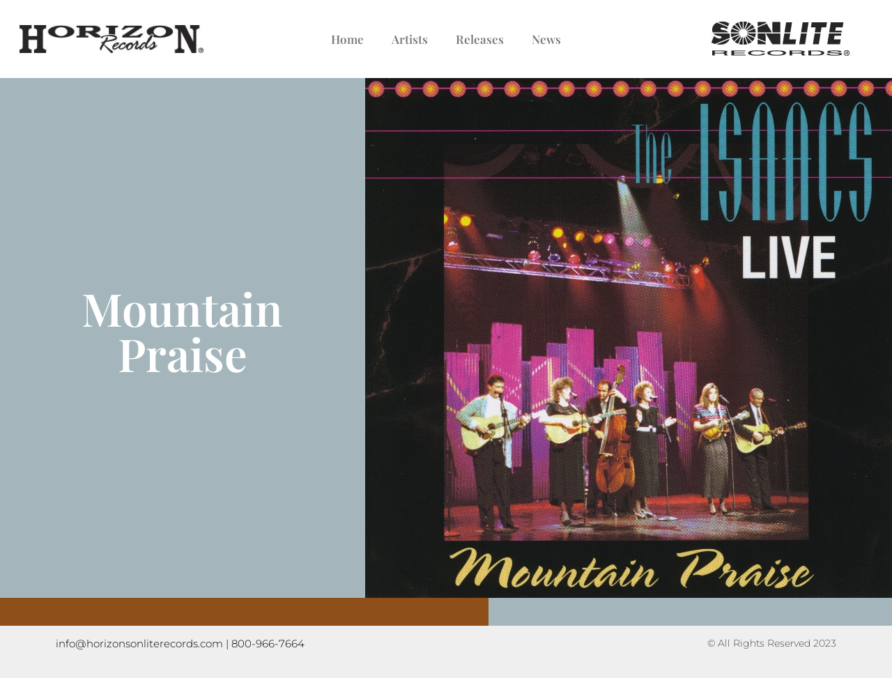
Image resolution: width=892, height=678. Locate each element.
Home (347, 39)
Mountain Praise (182, 330)
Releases (480, 39)
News (546, 39)
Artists (410, 39)
